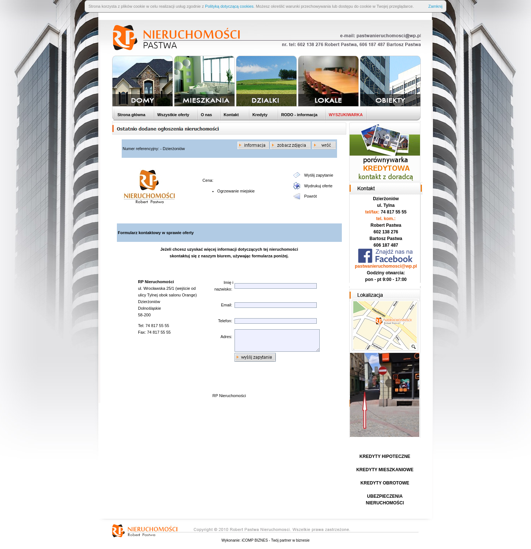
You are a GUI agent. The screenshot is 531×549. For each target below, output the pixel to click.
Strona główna (130, 114)
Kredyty (259, 114)
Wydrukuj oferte (318, 186)
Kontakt (230, 114)
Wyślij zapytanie (318, 175)
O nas (205, 114)
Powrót (310, 196)
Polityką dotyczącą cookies (229, 6)
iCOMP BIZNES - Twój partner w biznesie (275, 540)
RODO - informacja (298, 114)
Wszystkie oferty (172, 114)
